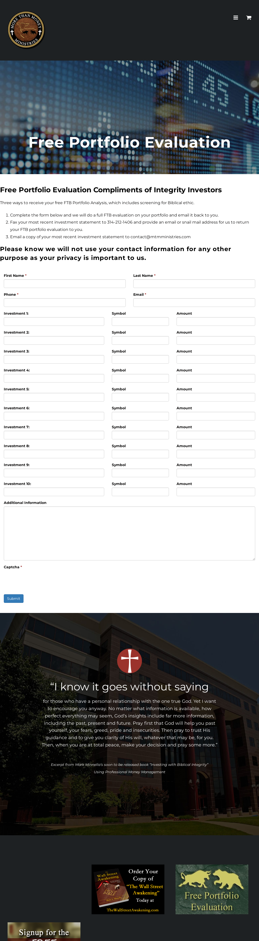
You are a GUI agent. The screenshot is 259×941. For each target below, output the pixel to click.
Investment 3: (16, 351)
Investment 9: (17, 465)
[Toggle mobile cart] (248, 17)
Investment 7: (17, 427)
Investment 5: (16, 389)
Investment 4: (17, 370)
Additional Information (25, 502)
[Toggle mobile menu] (236, 17)
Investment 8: (17, 446)
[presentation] (42, 580)
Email (139, 294)
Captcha (13, 567)
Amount (184, 313)
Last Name (144, 275)
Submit (13, 598)
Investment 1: (16, 313)
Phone (11, 294)
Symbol (119, 313)
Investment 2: (16, 332)
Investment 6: (17, 408)
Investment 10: (17, 483)
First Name (15, 275)
